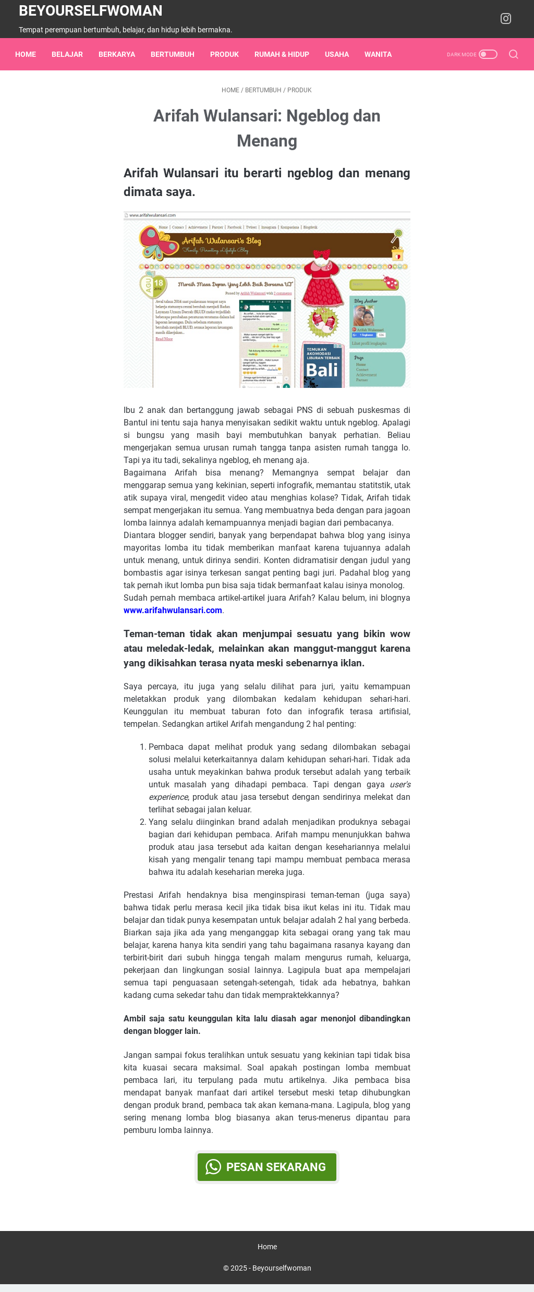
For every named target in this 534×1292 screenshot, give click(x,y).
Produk (228, 54)
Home (29, 54)
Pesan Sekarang (276, 1170)
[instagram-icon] (508, 19)
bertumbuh (176, 54)
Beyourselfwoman (91, 10)
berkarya (120, 54)
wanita (381, 54)
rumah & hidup (285, 54)
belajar (71, 54)
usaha (341, 54)
